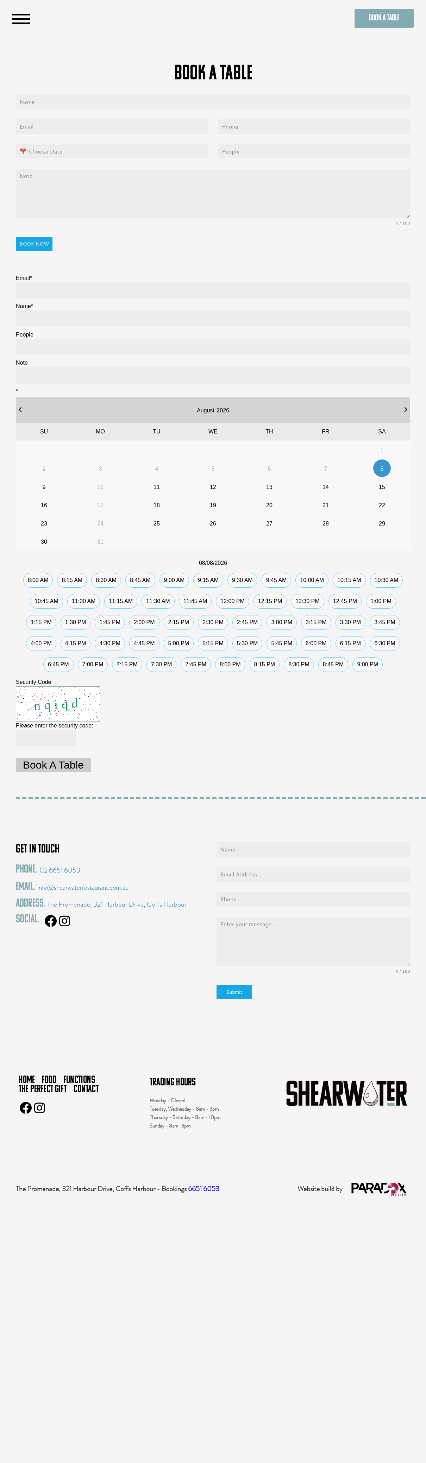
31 (100, 542)
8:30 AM (106, 580)
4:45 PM (144, 643)
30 (44, 542)
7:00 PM (93, 664)
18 (157, 505)
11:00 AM (84, 601)
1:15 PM (41, 622)
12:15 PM (270, 601)
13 (269, 487)
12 (213, 487)
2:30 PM (213, 622)
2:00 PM (144, 622)
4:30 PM (109, 643)
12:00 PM (232, 601)
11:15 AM (121, 601)
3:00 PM (281, 622)
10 (100, 487)
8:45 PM (333, 664)
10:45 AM (46, 601)
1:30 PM (75, 622)
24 (100, 524)
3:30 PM (350, 622)
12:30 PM (307, 601)
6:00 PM (316, 643)
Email (24, 278)
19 (213, 505)
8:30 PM (298, 664)
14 (325, 487)
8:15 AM (72, 580)
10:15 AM (349, 580)
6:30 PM (384, 643)
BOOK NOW (34, 243)
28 (325, 524)
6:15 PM (350, 643)
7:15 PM (127, 664)
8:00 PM (230, 664)
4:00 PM (41, 643)
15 (382, 487)
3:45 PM (384, 622)
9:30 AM (242, 580)
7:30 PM (161, 664)
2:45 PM (247, 622)
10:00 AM (312, 580)
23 (44, 524)
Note (22, 363)
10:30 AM (387, 580)
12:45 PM (345, 601)
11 (157, 487)
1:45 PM (109, 622)
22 (382, 505)
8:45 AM (140, 580)
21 (325, 505)
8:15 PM (264, 664)
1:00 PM (380, 601)
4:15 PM (75, 643)
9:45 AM (276, 580)
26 (213, 524)
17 (100, 505)
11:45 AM (195, 601)
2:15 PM (178, 622)
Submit (234, 991)
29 (382, 524)
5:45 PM (281, 643)
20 (269, 505)
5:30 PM (247, 643)
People (24, 335)
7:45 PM (195, 664)
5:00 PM (178, 643)
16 (44, 505)
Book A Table (53, 765)
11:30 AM (158, 601)
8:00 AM (38, 580)
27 (269, 524)
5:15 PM (213, 643)
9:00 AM (174, 580)
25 (157, 524)
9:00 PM (367, 664)
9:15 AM (208, 580)
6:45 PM (58, 664)
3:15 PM (316, 622)
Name (24, 306)
